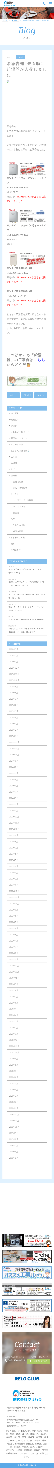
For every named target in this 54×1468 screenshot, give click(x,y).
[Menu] (50, 3)
